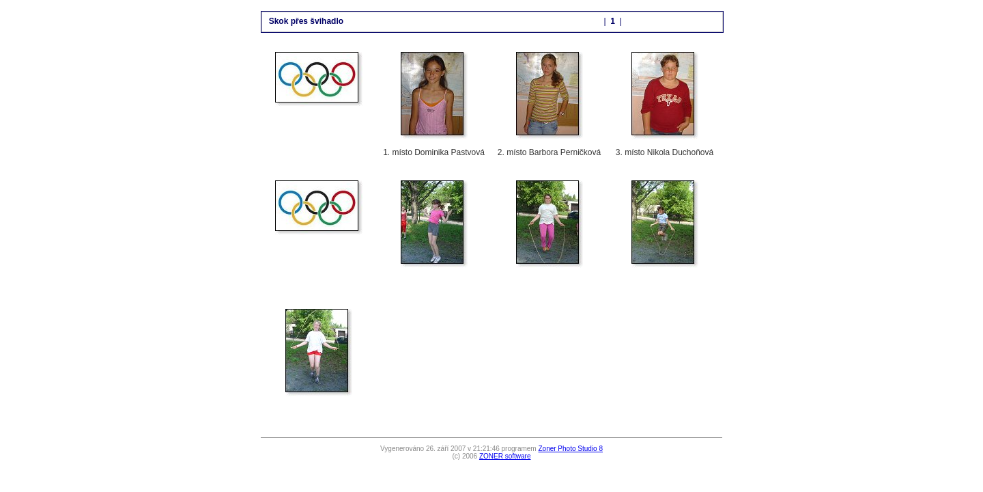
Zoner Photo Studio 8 (570, 448)
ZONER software (505, 456)
